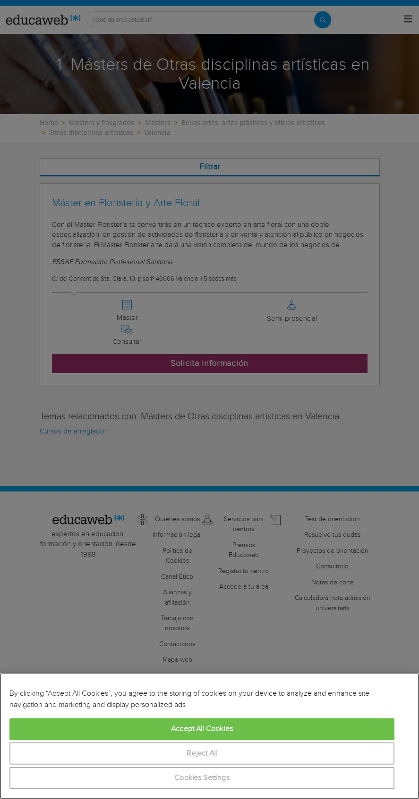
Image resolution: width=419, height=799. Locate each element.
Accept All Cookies (202, 728)
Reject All (202, 753)
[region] (209, 736)
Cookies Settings (202, 778)
